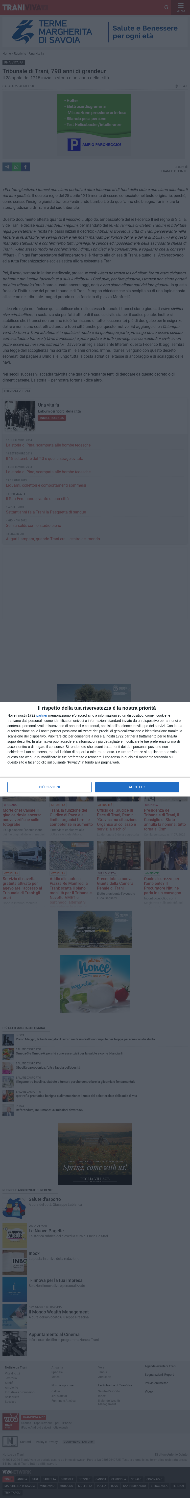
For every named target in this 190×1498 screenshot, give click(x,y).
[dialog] (95, 749)
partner (41, 715)
